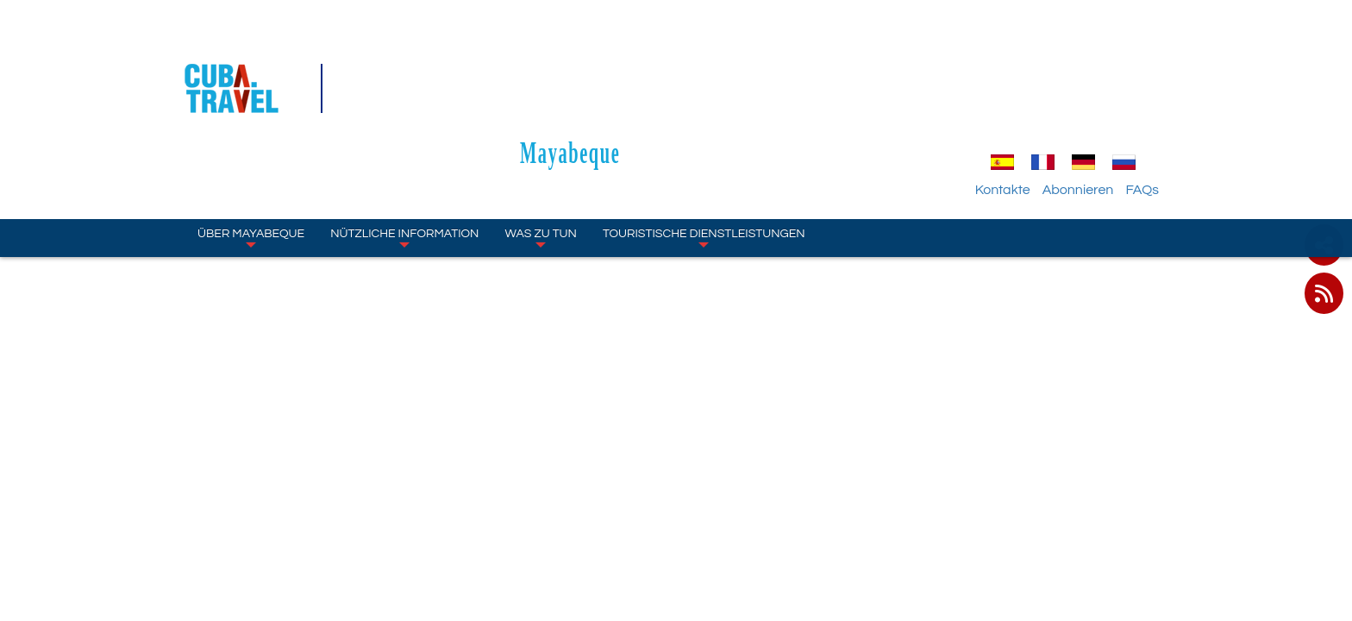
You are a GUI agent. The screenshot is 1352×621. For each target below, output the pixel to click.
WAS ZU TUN (540, 138)
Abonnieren (1097, 90)
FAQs (1161, 90)
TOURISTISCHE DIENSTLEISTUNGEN (704, 138)
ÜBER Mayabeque (250, 138)
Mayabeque (676, 53)
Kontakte (1021, 90)
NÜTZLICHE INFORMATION (404, 138)
